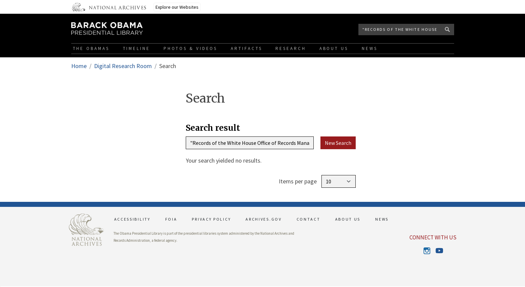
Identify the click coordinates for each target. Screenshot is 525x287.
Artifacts (246, 48)
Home (79, 66)
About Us (333, 48)
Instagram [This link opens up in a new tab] (427, 250)
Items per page (298, 181)
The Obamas (91, 48)
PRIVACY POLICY (211, 219)
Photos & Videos (191, 48)
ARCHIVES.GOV (263, 219)
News (370, 48)
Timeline (136, 48)
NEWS (382, 219)
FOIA (171, 219)
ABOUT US (348, 219)
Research (290, 48)
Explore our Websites (177, 7)
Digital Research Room (123, 66)
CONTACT (308, 219)
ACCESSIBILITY (132, 219)
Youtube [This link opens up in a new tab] (439, 250)
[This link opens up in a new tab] (86, 229)
